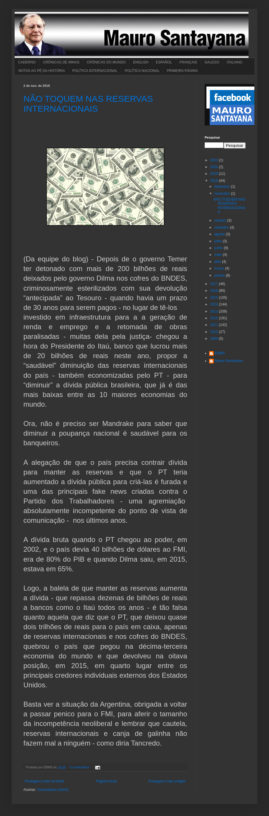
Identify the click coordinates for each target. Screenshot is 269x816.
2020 (214, 167)
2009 (214, 339)
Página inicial (106, 781)
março (219, 268)
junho (219, 248)
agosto (220, 234)
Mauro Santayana (229, 361)
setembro (222, 227)
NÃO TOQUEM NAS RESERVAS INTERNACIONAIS (88, 103)
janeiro (220, 275)
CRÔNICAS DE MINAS (61, 62)
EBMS (220, 353)
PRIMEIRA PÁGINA (182, 71)
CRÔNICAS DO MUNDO (106, 62)
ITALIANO (234, 62)
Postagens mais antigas (167, 781)
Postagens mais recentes (44, 781)
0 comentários (79, 767)
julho (218, 241)
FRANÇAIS (188, 62)
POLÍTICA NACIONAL (142, 71)
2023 (214, 160)
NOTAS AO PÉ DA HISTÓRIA (41, 71)
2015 (214, 298)
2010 (214, 332)
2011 (214, 325)
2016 (214, 291)
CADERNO (27, 62)
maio (218, 255)
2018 (214, 181)
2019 (214, 174)
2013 (214, 311)
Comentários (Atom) (52, 790)
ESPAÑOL (164, 62)
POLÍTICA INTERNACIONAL (95, 71)
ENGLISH (141, 62)
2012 (214, 318)
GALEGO (211, 62)
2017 (214, 284)
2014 (214, 304)
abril (218, 262)
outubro (220, 220)
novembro (222, 194)
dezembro (222, 186)
